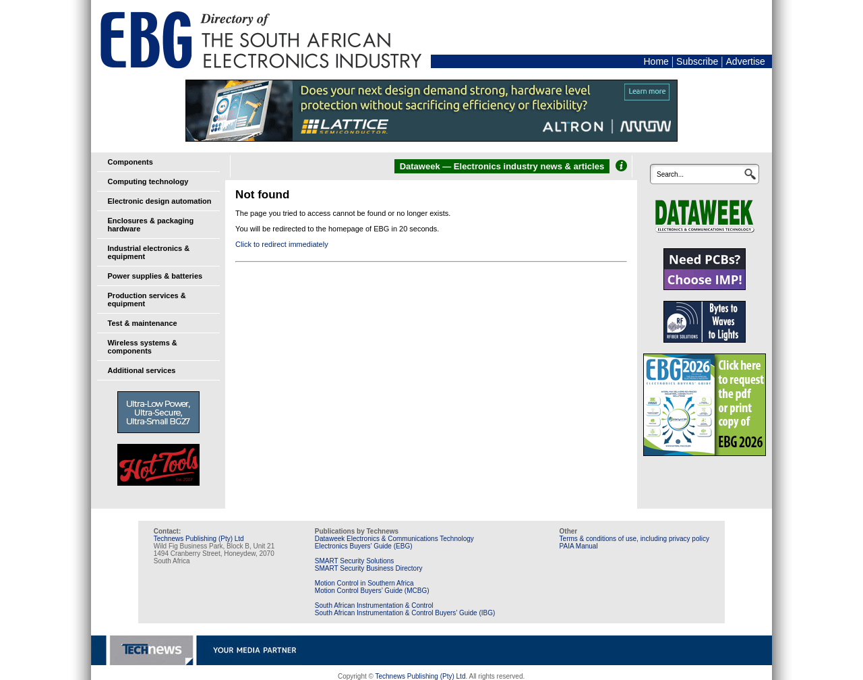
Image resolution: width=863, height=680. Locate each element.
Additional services (142, 370)
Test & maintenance (142, 323)
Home (655, 61)
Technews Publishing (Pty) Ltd (199, 538)
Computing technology (148, 181)
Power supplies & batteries (155, 276)
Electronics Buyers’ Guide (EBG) (364, 546)
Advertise (745, 61)
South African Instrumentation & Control (374, 605)
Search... (670, 174)
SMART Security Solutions (354, 561)
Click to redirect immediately (281, 244)
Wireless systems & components (142, 347)
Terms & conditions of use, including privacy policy (634, 538)
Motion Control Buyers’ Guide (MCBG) (372, 590)
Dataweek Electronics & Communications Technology (394, 538)
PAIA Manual (579, 546)
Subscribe (697, 61)
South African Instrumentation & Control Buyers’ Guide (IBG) (405, 613)
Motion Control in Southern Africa (364, 583)
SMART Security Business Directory (369, 568)
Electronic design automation (160, 201)
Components (130, 162)
